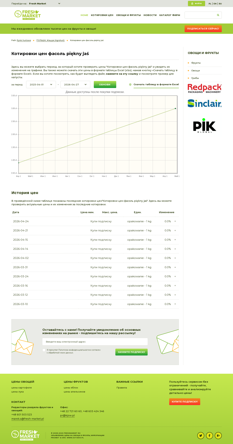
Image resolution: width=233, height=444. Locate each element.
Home (84, 15)
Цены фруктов (76, 381)
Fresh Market (37, 3)
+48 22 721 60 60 (71, 411)
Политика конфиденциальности (74, 350)
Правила (121, 387)
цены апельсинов (74, 391)
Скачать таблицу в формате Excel (156, 84)
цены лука (17, 391)
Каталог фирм (169, 15)
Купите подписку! (185, 401)
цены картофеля (21, 387)
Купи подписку (101, 221)
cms (64, 438)
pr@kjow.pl (67, 415)
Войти (198, 3)
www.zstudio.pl (75, 438)
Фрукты (196, 62)
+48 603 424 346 (93, 411)
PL (210, 3)
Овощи (195, 70)
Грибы (195, 78)
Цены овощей (22, 381)
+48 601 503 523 (21, 414)
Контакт (18, 402)
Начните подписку (131, 352)
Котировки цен (102, 15)
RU (220, 3)
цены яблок (71, 387)
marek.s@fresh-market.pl (27, 418)
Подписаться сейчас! (203, 28)
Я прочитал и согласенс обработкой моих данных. (73, 351)
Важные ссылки (129, 381)
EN (215, 3)
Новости (150, 15)
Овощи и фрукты (128, 15)
